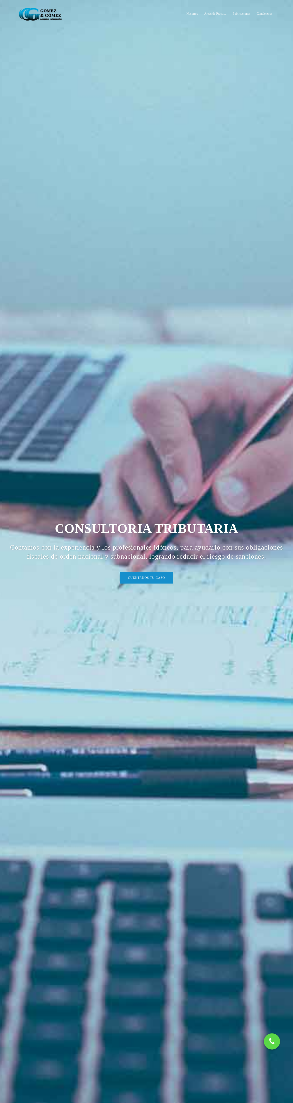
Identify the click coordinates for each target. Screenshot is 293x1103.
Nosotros (192, 13)
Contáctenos (264, 13)
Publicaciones (241, 13)
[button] (272, 1041)
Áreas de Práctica (215, 13)
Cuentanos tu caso (146, 577)
